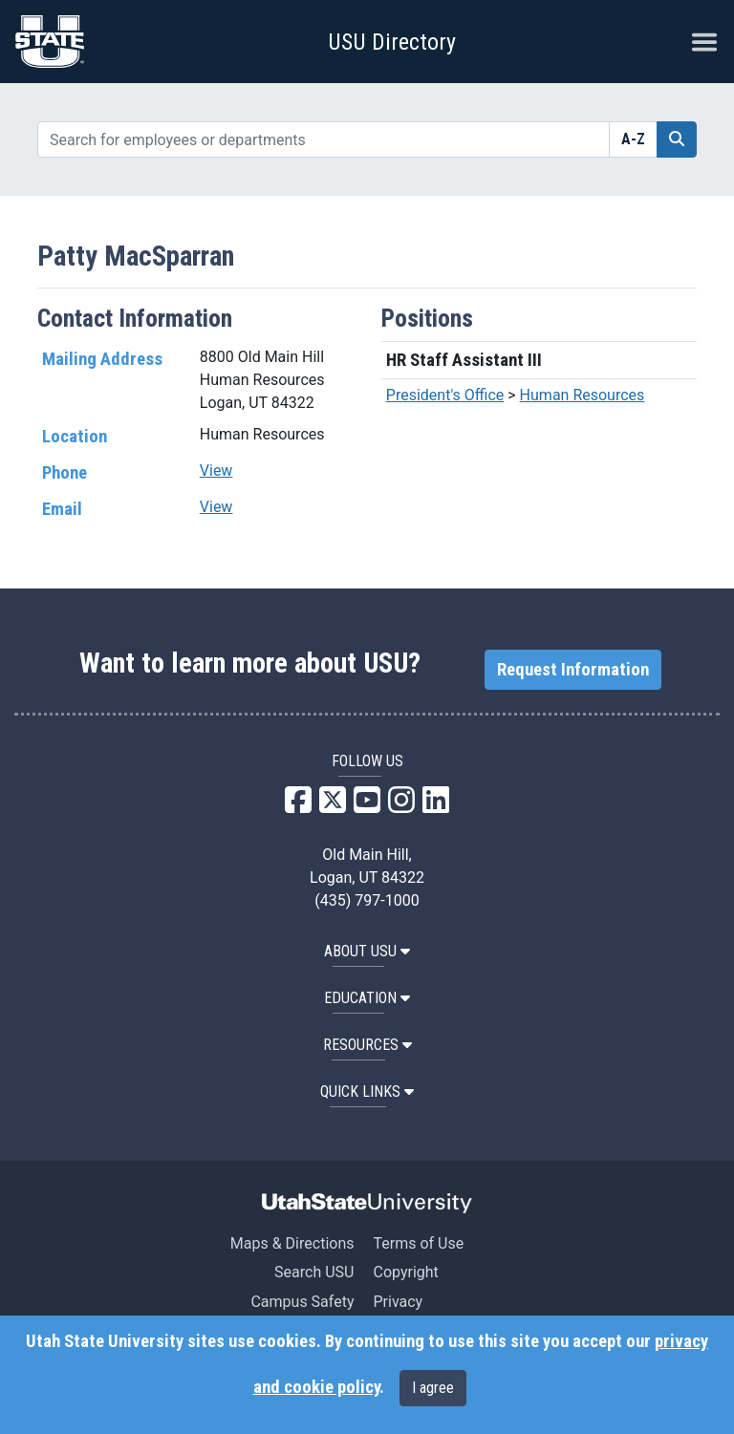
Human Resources (582, 395)
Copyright (405, 1272)
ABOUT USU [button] (367, 951)
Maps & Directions (292, 1243)
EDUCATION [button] (367, 998)
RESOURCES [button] (367, 1045)
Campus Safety (302, 1302)
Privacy (397, 1302)
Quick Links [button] (367, 1091)
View (216, 470)
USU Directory (392, 42)
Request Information (573, 669)
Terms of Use (418, 1243)
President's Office (445, 395)
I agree (433, 1388)
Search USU (314, 1272)
